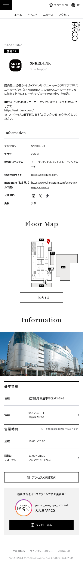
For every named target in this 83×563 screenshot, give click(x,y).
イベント (32, 15)
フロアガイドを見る (39, 460)
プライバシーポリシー (41, 551)
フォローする (44, 525)
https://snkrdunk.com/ (44, 174)
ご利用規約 (19, 551)
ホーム (18, 15)
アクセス (64, 15)
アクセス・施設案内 (44, 477)
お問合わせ (64, 551)
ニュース (48, 15)
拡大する (43, 297)
